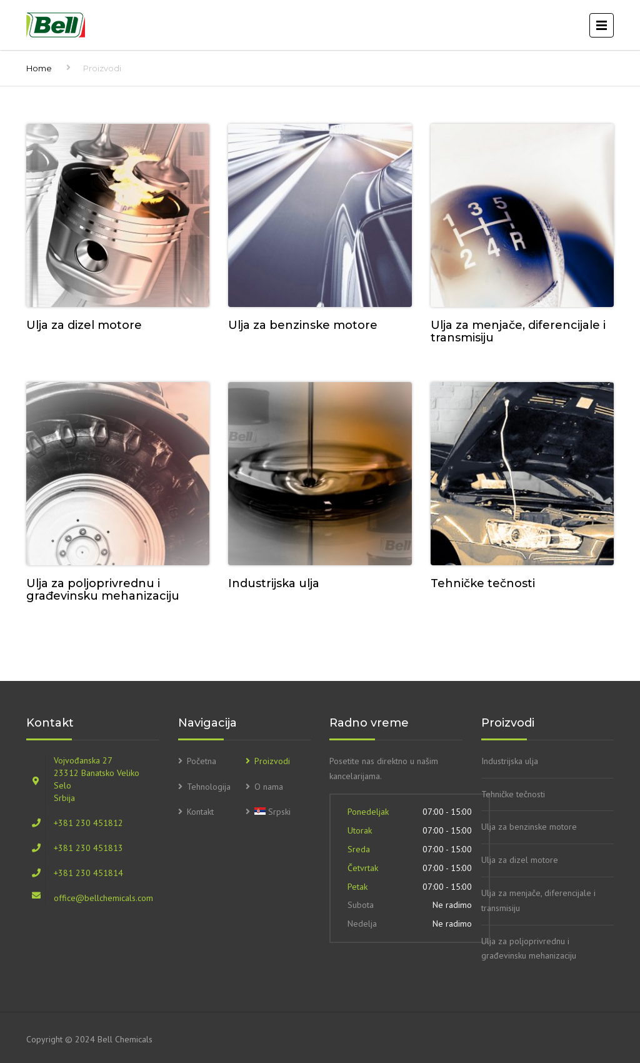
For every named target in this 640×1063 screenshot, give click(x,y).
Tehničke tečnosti (513, 794)
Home (39, 68)
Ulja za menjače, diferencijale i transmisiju (538, 900)
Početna (201, 761)
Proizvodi (272, 761)
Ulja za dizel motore (519, 859)
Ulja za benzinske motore (529, 826)
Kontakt (200, 811)
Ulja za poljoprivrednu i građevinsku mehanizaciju (528, 948)
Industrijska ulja (509, 761)
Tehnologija (209, 786)
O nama (268, 786)
